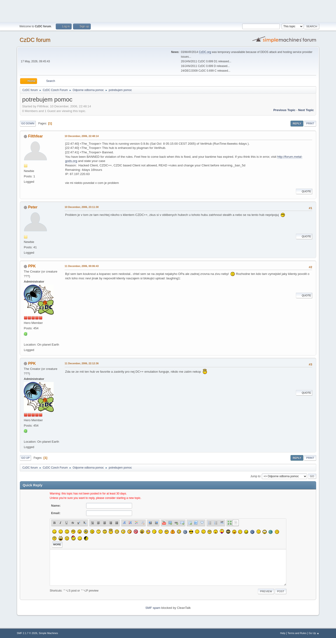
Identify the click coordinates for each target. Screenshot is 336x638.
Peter (32, 207)
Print (310, 123)
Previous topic (284, 110)
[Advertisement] (168, 10)
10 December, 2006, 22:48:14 (82, 136)
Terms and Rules (297, 633)
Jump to (255, 476)
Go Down (27, 123)
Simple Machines (48, 633)
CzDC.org (205, 52)
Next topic (306, 110)
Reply (297, 123)
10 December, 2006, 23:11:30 (82, 207)
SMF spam (152, 608)
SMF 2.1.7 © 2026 (27, 633)
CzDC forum (35, 40)
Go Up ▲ (314, 633)
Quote (304, 191)
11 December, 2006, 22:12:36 (82, 363)
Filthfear (35, 136)
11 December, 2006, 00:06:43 (82, 266)
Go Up (25, 457)
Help (282, 633)
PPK (32, 266)
